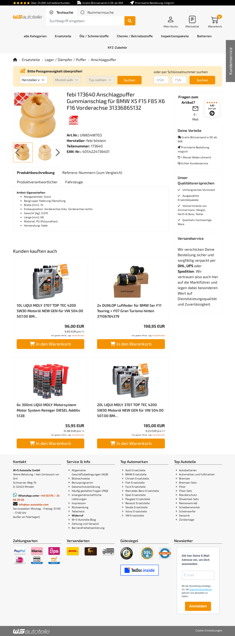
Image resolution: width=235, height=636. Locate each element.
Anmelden (198, 606)
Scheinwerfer (187, 511)
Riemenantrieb (188, 503)
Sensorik (184, 515)
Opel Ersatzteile (135, 494)
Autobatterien (188, 470)
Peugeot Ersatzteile (137, 498)
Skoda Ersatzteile (136, 507)
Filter (182, 486)
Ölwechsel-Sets (189, 498)
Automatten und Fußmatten (197, 474)
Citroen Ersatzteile (137, 478)
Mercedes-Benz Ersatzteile (142, 490)
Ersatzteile (31, 59)
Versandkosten (78, 335)
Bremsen (184, 478)
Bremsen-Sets (188, 482)
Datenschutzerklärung (86, 486)
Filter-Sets (185, 490)
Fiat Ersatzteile (135, 482)
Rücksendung (80, 507)
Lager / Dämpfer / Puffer (65, 59)
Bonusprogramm (82, 482)
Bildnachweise (81, 478)
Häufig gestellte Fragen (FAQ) (90, 490)
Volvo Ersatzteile (136, 511)
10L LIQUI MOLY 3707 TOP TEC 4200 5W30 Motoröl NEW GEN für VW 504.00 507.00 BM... (50, 310)
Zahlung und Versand (85, 523)
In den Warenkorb (50, 343)
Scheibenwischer (189, 507)
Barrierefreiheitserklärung (88, 527)
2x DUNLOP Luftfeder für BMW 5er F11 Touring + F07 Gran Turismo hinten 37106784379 (129, 310)
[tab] (61, 12)
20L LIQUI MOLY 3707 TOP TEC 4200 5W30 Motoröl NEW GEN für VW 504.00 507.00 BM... (130, 410)
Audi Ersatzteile (135, 470)
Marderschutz (188, 494)
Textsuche (64, 12)
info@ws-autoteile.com (34, 504)
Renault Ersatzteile (137, 503)
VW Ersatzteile (134, 515)
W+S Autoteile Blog (84, 519)
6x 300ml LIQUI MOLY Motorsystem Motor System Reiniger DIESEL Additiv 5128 (48, 410)
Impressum (79, 503)
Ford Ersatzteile (135, 486)
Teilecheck (78, 511)
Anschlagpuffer (103, 59)
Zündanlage (186, 519)
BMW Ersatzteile (135, 474)
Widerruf (77, 515)
